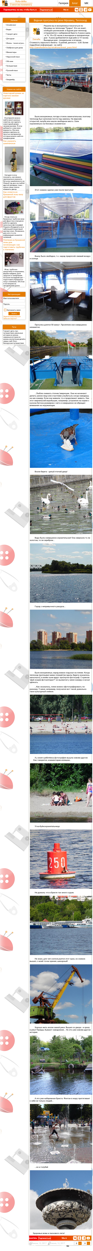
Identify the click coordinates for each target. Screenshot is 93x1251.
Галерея (63, 3)
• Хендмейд (10, 79)
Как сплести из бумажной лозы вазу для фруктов (13, 194)
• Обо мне (9, 61)
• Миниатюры (11, 52)
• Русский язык (11, 70)
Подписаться (46, 10)
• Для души (9, 39)
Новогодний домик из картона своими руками (13, 95)
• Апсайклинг (10, 25)
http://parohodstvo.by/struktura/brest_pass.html (53, 47)
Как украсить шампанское (9, 142)
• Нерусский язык (12, 57)
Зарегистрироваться (12, 316)
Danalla (36, 39)
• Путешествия (11, 66)
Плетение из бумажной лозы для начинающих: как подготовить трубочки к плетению (14, 245)
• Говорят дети (11, 34)
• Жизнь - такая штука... (15, 43)
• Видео (8, 29)
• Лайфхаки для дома (14, 48)
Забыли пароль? (10, 318)
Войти (14, 314)
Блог (75, 3)
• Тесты (8, 75)
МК (86, 3)
